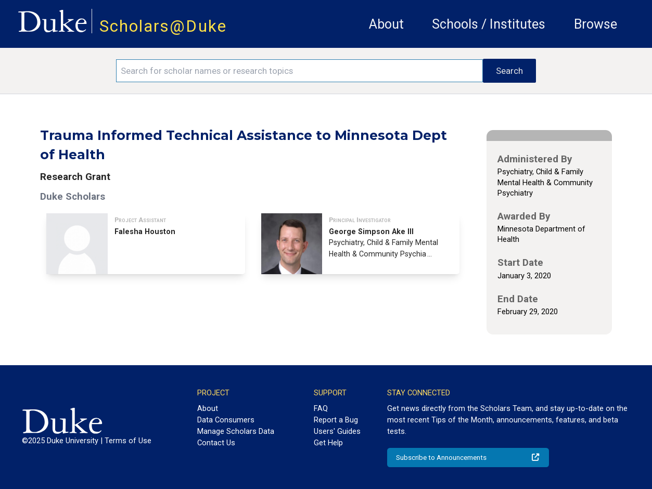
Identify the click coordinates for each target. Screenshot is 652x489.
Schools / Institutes (488, 24)
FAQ (321, 408)
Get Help (328, 442)
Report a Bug (336, 419)
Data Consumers (225, 419)
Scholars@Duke (163, 26)
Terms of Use (128, 440)
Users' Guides (337, 431)
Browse (595, 24)
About (386, 24)
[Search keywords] (299, 70)
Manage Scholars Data (235, 431)
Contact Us (216, 442)
